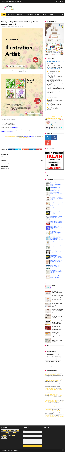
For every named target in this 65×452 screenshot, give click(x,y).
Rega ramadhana (49, 415)
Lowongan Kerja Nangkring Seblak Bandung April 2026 (56, 222)
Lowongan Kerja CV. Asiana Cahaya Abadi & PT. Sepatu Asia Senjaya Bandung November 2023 (57, 293)
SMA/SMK (51, 14)
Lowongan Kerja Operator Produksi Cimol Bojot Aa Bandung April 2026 (56, 276)
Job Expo (47, 356)
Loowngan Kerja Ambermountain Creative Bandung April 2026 (56, 242)
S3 (56, 363)
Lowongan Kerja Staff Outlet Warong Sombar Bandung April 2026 (55, 232)
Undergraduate (52, 366)
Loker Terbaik (29, 14)
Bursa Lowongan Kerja (50, 354)
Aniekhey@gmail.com (50, 373)
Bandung (11, 26)
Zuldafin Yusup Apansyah (50, 400)
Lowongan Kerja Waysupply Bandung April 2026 (56, 217)
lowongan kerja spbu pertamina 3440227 (54, 416)
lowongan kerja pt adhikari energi (52, 374)
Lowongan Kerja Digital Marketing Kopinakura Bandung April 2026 (55, 189)
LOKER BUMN (48, 359)
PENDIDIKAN (58, 361)
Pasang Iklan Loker (7, 17)
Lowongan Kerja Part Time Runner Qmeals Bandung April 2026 (56, 328)
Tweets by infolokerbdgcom (51, 348)
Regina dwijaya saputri (50, 383)
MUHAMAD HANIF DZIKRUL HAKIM (51, 394)
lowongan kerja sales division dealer (53, 385)
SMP (46, 366)
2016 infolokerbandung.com (12, 450)
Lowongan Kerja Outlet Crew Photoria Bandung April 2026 (55, 213)
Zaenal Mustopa (48, 409)
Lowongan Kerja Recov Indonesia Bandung (55, 266)
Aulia (46, 405)
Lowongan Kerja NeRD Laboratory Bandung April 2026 (56, 227)
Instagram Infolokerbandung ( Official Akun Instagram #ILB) (53, 117)
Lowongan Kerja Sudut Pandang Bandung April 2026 (55, 184)
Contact (54, 285)
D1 (56, 354)
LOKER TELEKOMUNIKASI (50, 361)
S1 (18, 26)
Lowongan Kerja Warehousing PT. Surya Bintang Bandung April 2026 (56, 256)
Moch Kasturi (48, 379)
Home (2, 1)
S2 (53, 363)
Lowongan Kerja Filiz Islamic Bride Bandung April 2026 (56, 261)
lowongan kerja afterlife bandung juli (53, 389)
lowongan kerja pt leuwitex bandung (53, 410)
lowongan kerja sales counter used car (54, 401)
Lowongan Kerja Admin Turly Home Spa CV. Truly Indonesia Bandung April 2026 (56, 203)
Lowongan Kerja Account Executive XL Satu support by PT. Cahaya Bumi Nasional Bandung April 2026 (56, 238)
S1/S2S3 (37, 14)
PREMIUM (16, 26)
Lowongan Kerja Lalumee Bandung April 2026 (57, 298)
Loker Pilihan (11, 14)
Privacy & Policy (18, 1)
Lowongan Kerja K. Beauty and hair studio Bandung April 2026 (56, 208)
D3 (13, 26)
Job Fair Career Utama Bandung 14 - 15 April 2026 (56, 193)
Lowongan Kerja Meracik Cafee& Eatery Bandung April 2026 (55, 247)
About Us (6, 1)
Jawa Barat (20, 14)
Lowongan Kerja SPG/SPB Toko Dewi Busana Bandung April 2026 (57, 322)
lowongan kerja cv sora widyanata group (54, 405)
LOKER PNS (54, 359)
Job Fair (52, 356)
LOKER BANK (57, 356)
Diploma (44, 14)
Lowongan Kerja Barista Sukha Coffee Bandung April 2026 (56, 198)
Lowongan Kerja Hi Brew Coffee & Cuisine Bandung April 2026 (56, 271)
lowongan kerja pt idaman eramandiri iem (54, 379)
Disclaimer (11, 1)
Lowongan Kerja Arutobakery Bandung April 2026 (56, 252)
